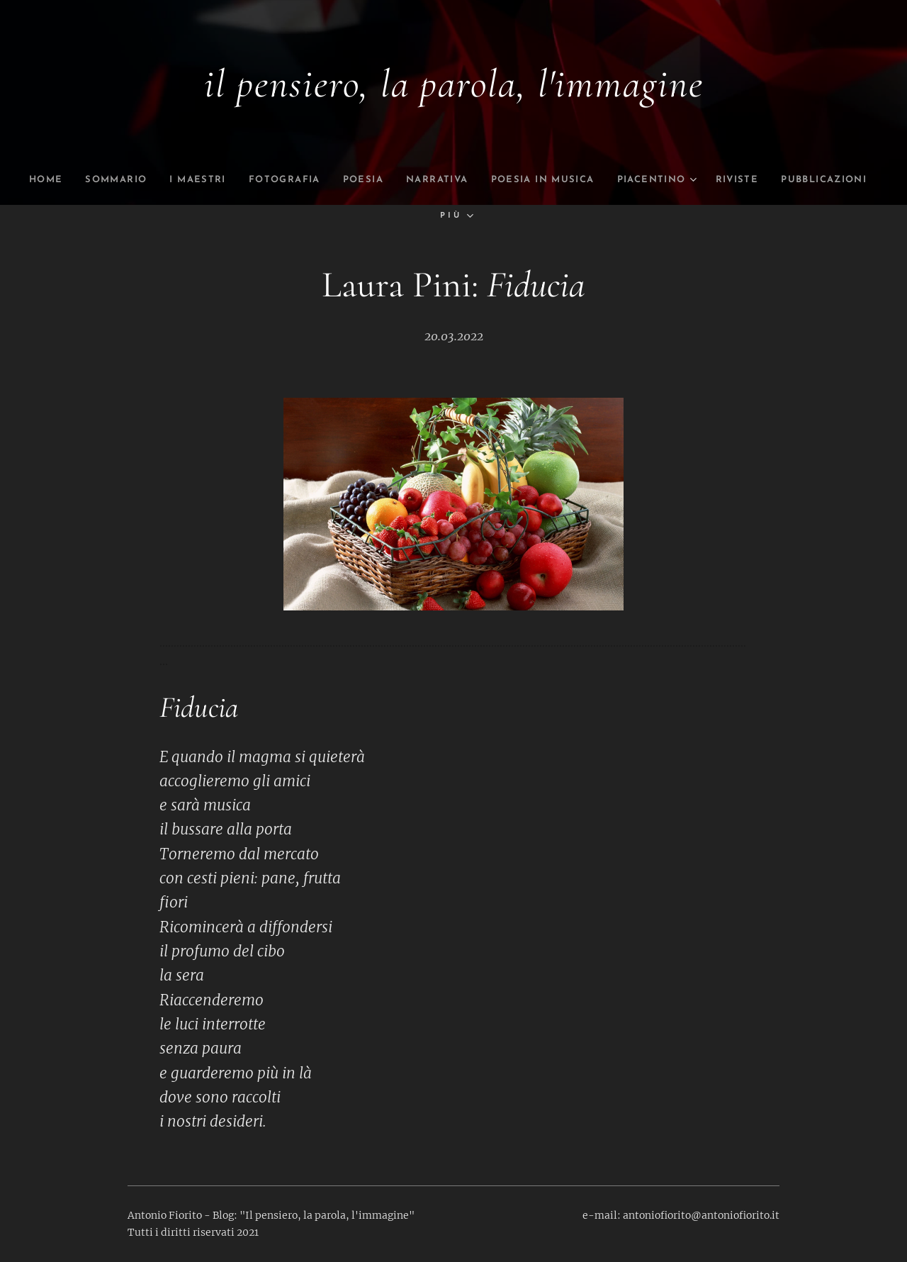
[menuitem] (44, 180)
